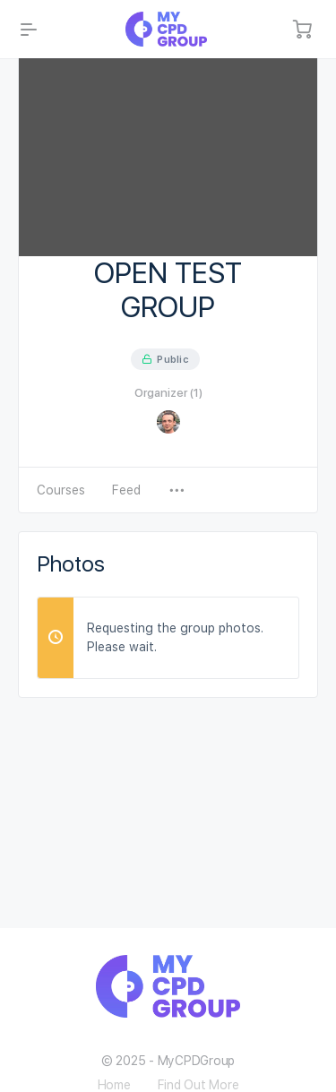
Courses (61, 490)
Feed (126, 490)
